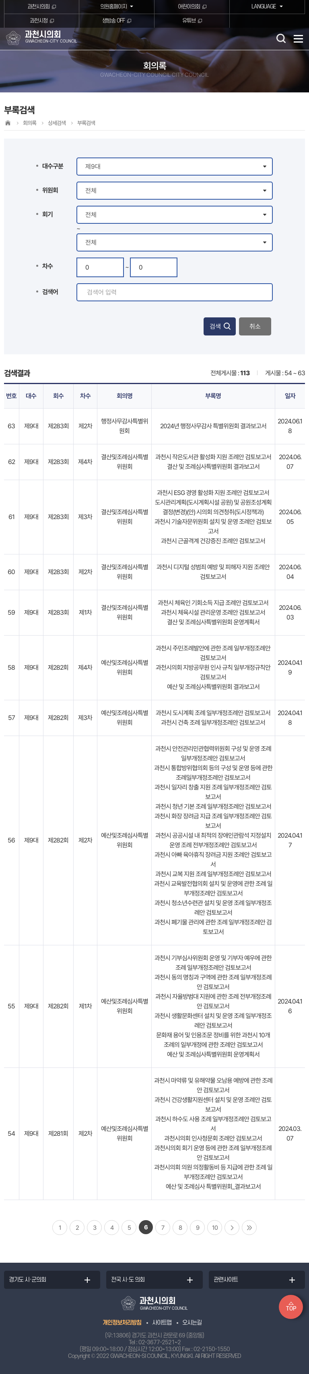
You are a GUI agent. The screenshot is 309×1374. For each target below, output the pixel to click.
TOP (291, 1309)
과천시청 (38, 21)
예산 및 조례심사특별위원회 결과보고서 (213, 687)
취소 (255, 326)
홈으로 (7, 123)
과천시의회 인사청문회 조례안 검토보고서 (213, 1138)
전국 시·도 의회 (127, 1279)
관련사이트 (226, 1279)
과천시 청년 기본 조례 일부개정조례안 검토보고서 (213, 806)
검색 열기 (281, 38)
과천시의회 (38, 7)
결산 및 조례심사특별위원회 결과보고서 (213, 466)
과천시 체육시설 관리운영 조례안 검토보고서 (213, 612)
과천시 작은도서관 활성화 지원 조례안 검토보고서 (213, 457)
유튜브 (189, 21)
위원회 (50, 190)
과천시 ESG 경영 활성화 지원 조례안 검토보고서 (213, 493)
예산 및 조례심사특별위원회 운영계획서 (213, 1054)
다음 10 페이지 (232, 1227)
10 (215, 1227)
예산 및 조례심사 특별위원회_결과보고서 (213, 1186)
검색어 (50, 292)
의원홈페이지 (113, 7)
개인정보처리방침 (122, 1322)
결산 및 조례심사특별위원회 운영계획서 (213, 622)
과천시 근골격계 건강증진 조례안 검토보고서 (213, 541)
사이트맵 (161, 1322)
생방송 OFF (113, 21)
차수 (47, 266)
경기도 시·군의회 (27, 1279)
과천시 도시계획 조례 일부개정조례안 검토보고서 (213, 713)
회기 (47, 214)
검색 (215, 326)
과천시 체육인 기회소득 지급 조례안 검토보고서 (213, 603)
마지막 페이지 (249, 1227)
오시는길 (192, 1322)
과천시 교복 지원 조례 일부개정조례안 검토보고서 (213, 874)
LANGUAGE (263, 7)
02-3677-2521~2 (159, 1342)
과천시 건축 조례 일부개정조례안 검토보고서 (213, 722)
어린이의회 (189, 7)
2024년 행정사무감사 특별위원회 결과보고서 (213, 426)
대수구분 (52, 166)
